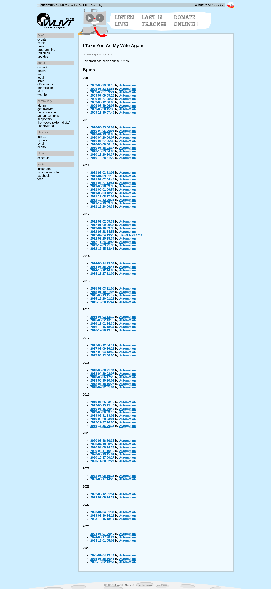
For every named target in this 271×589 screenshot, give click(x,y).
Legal (40, 77)
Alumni (41, 105)
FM (39, 74)
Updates (42, 56)
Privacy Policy (160, 585)
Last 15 (41, 136)
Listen (40, 81)
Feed (40, 179)
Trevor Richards (130, 235)
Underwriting (45, 125)
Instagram (44, 168)
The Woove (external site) (53, 122)
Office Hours (45, 84)
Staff (40, 91)
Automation (127, 85)
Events (41, 39)
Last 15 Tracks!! (154, 21)
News (40, 46)
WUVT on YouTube (48, 172)
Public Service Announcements (48, 114)
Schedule (43, 158)
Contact (42, 67)
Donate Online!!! (186, 21)
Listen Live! (124, 21)
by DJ (40, 143)
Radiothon (43, 53)
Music (41, 43)
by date (42, 140)
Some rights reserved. (142, 585)
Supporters (44, 119)
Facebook (43, 175)
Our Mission (45, 87)
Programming (46, 49)
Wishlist (42, 94)
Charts (41, 147)
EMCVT (41, 70)
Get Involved (45, 109)
